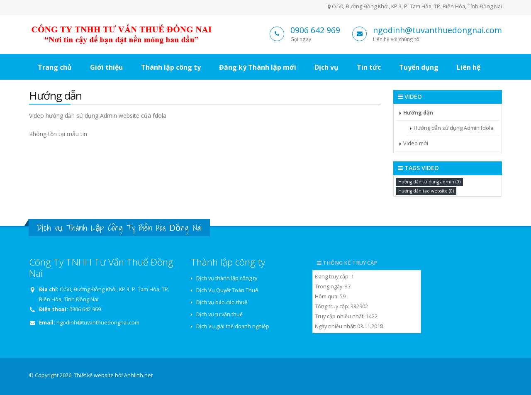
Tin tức (369, 67)
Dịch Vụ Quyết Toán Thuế (227, 290)
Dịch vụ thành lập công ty (226, 278)
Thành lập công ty (171, 67)
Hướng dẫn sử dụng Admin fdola (453, 128)
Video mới (415, 143)
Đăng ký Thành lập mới (257, 67)
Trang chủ (55, 67)
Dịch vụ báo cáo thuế (221, 302)
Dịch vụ (326, 67)
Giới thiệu (106, 67)
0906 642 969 (315, 30)
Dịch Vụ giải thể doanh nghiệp (232, 326)
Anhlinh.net (138, 375)
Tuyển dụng (418, 67)
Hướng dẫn (418, 112)
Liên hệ (468, 67)
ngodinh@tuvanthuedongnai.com (437, 30)
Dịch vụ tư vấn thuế (219, 314)
